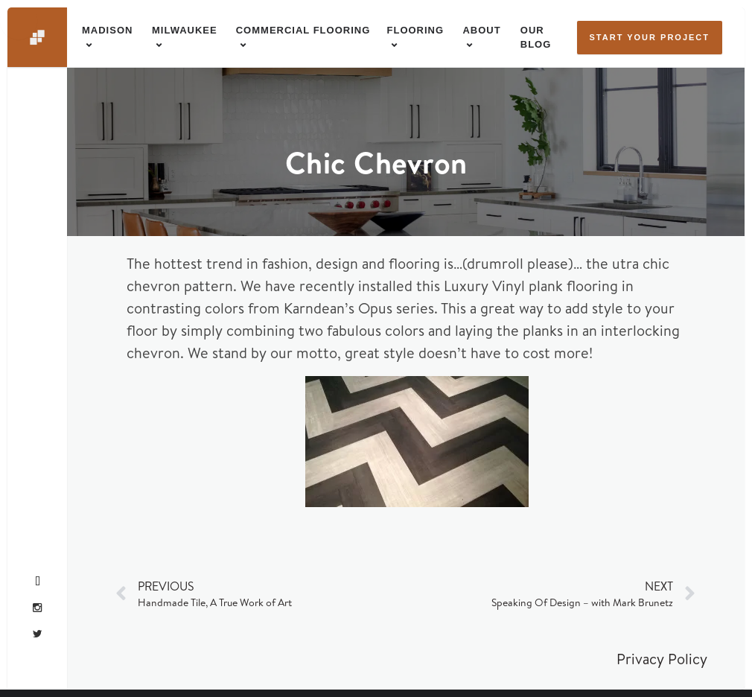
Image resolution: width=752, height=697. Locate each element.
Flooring (415, 30)
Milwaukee (184, 30)
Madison (107, 30)
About (481, 30)
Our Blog (536, 38)
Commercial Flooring (303, 30)
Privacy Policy (661, 659)
